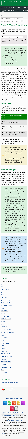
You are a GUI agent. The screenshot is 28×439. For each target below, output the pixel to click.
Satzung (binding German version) (10, 415)
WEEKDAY (4, 348)
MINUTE (3, 322)
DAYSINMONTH (6, 300)
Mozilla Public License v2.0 (14, 420)
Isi (2, 15)
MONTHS (4, 327)
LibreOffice (5, 7)
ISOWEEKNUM (6, 319)
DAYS (2, 295)
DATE (2, 284)
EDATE (3, 308)
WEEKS (3, 359)
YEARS (3, 375)
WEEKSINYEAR (6, 362)
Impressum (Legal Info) (7, 412)
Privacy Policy (19, 412)
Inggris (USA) (6, 10)
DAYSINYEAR (5, 303)
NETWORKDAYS (6, 330)
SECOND (4, 338)
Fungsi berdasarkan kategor (9, 382)
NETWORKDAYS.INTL (8, 332)
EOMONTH (4, 311)
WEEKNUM (4, 351)
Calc (19, 7)
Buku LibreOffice (14, 398)
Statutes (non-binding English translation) (12, 414)
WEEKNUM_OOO (6, 356)
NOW (2, 335)
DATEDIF (4, 287)
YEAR (2, 370)
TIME (2, 340)
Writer (13, 7)
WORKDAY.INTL (6, 367)
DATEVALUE (5, 289)
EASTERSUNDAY (6, 305)
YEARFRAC (4, 373)
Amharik (16, 10)
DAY (2, 292)
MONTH (3, 324)
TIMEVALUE (5, 343)
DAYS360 (4, 297)
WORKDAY (4, 364)
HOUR (3, 313)
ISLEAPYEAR (5, 316)
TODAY (3, 346)
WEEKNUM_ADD (6, 354)
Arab (22, 10)
